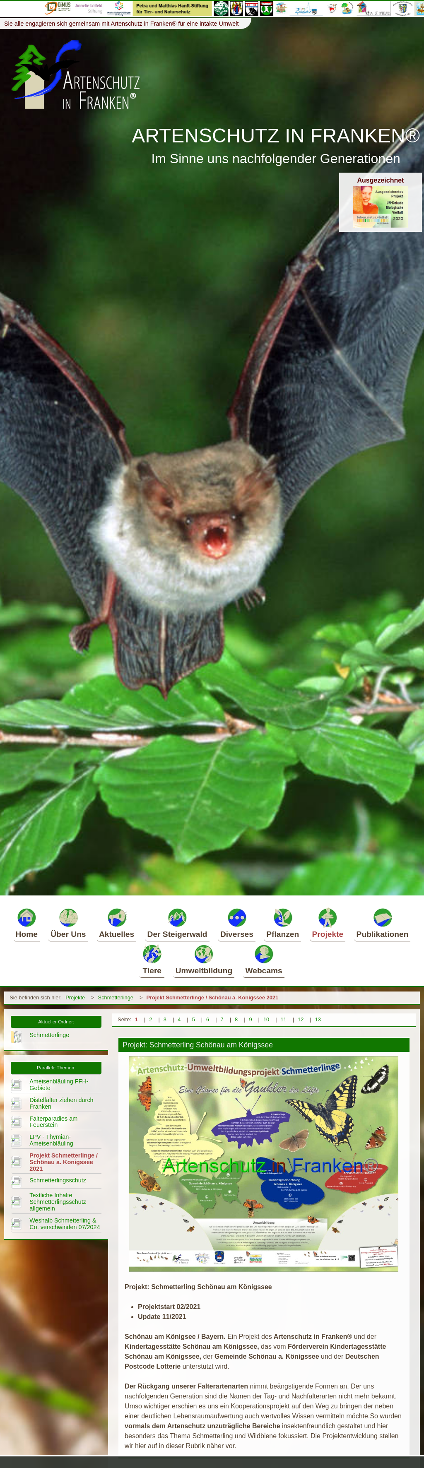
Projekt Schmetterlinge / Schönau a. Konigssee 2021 (212, 997)
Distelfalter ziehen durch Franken (61, 1103)
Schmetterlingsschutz (57, 1180)
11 (283, 1019)
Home (27, 923)
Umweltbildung (204, 959)
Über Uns (68, 923)
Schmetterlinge (115, 997)
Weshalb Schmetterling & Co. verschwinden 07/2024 (64, 1223)
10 (266, 1019)
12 (301, 1019)
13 (318, 1019)
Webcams (263, 959)
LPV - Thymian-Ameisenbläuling (51, 1140)
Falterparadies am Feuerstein (53, 1122)
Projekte (328, 923)
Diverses (236, 923)
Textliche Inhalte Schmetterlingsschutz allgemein (57, 1202)
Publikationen (383, 923)
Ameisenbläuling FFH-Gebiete (58, 1084)
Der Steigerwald (177, 923)
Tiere (152, 959)
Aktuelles (116, 923)
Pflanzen (282, 923)
